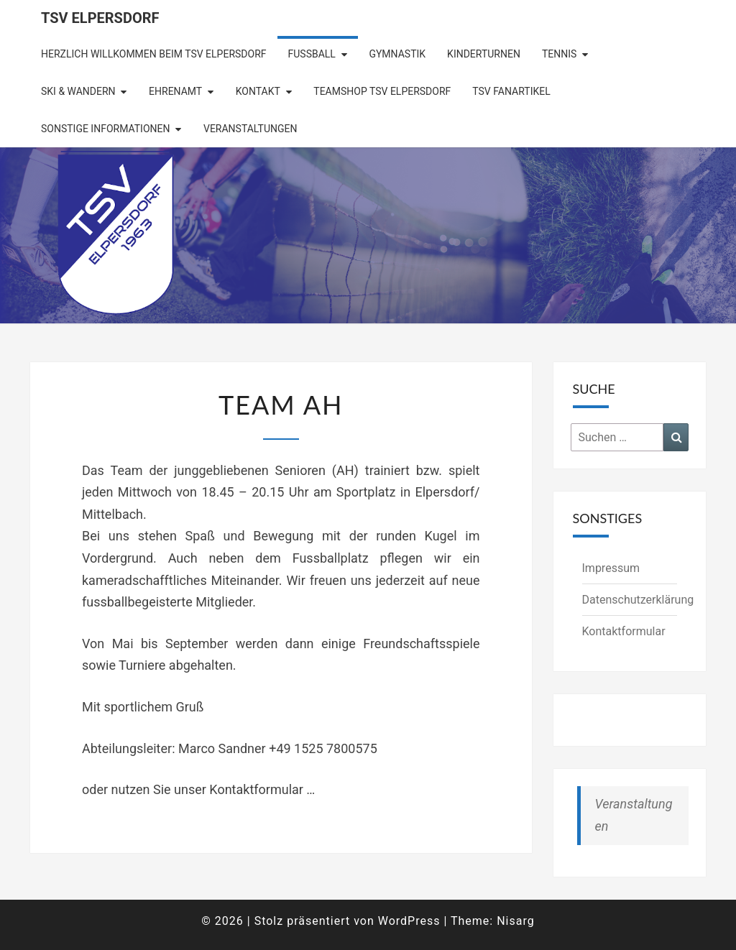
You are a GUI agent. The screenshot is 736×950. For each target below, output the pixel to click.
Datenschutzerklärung (638, 600)
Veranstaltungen (250, 128)
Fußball (312, 54)
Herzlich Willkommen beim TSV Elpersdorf (154, 54)
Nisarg (516, 921)
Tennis (559, 54)
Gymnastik (397, 54)
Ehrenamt (175, 91)
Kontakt (258, 91)
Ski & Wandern (78, 91)
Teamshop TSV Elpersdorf (382, 91)
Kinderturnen (483, 54)
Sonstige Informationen (105, 128)
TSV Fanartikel (511, 91)
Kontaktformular (624, 631)
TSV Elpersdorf (100, 18)
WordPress (409, 921)
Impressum (611, 568)
